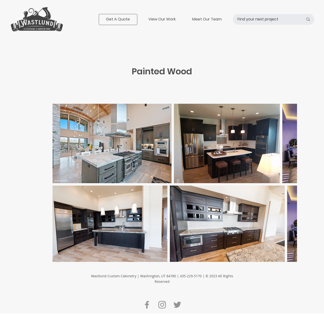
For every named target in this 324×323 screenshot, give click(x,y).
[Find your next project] (267, 19)
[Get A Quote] (118, 19)
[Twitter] (177, 305)
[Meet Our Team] (207, 19)
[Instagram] (162, 305)
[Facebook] (147, 305)
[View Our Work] (162, 19)
